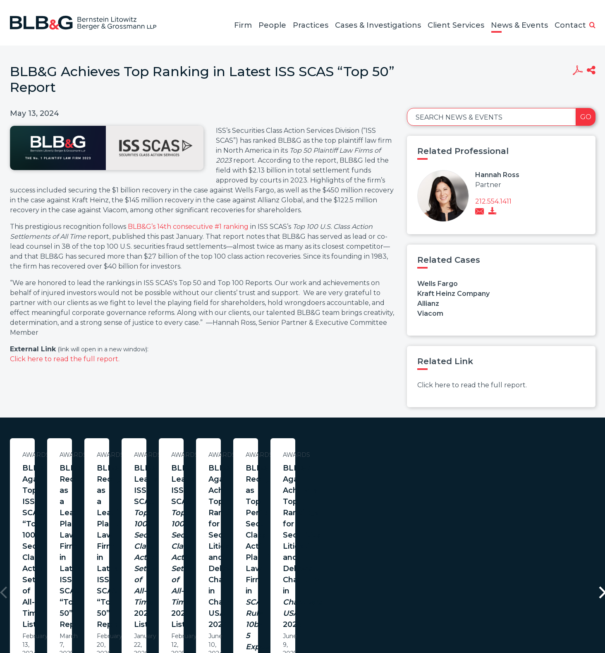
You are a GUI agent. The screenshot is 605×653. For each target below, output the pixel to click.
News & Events (519, 25)
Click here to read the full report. (65, 359)
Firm (243, 25)
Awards (89, 455)
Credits (351, 613)
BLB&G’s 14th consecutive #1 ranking (188, 226)
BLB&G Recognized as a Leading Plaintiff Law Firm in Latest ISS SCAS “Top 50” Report (261, 479)
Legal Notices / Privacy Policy (287, 613)
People (272, 25)
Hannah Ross (497, 175)
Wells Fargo (437, 284)
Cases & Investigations (378, 25)
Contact (570, 25)
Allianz (428, 303)
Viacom (430, 313)
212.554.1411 (493, 201)
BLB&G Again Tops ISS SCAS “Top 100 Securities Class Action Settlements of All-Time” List (89, 479)
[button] (592, 26)
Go (585, 117)
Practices (310, 25)
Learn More (90, 531)
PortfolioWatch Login (404, 613)
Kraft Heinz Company (453, 294)
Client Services (456, 25)
